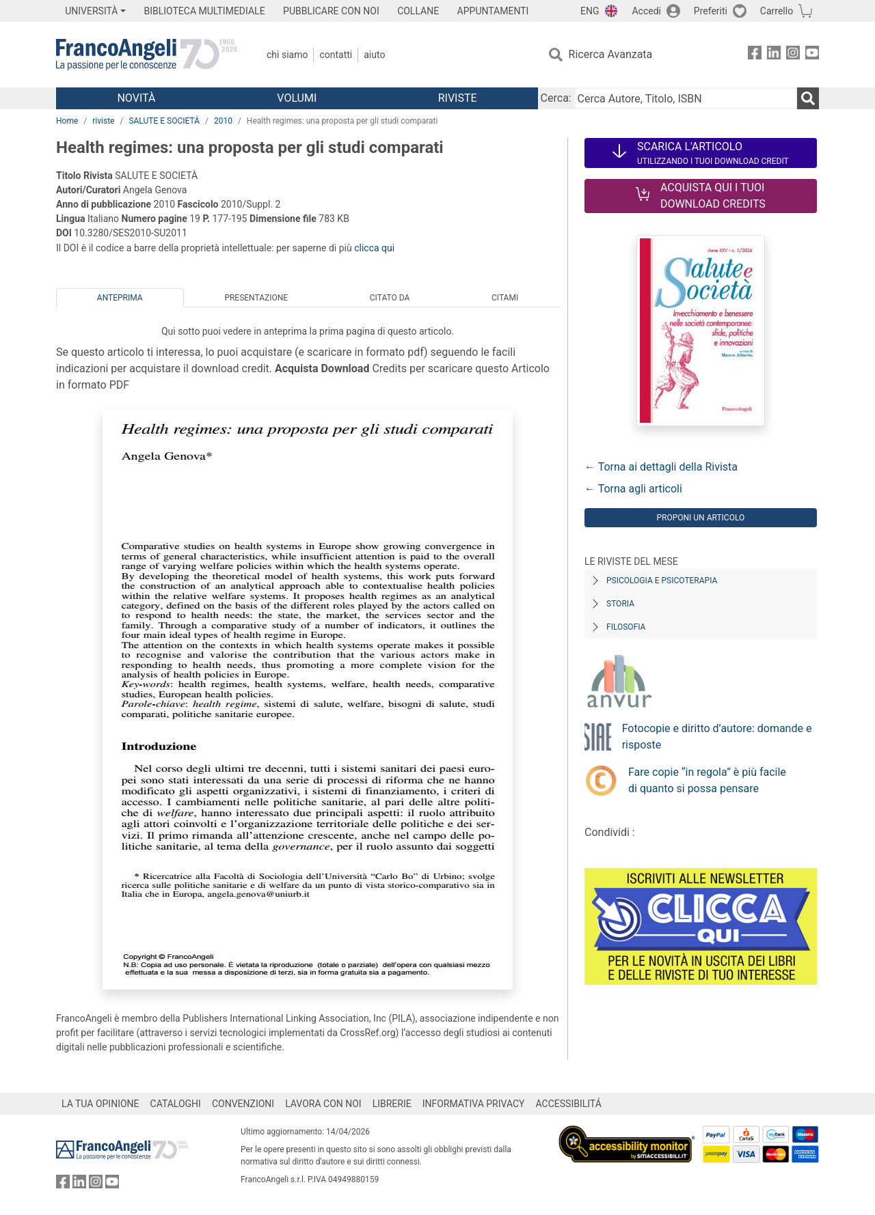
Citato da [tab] (389, 298)
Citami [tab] (505, 298)
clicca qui (374, 247)
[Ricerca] (808, 98)
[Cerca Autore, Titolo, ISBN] (685, 98)
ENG (589, 10)
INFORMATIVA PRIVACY (473, 1103)
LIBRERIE (392, 1103)
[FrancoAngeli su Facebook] (755, 55)
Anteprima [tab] (120, 298)
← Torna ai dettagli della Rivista (661, 466)
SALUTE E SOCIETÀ (164, 121)
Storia (620, 604)
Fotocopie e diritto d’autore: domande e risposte (717, 736)
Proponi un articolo (700, 517)
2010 (223, 121)
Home (67, 121)
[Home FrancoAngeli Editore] (146, 54)
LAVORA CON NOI (323, 1103)
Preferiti (710, 10)
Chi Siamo (287, 54)
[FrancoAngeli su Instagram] (793, 55)
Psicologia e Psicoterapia (661, 580)
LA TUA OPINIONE (100, 1103)
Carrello (776, 10)
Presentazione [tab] (256, 298)
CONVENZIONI (243, 1103)
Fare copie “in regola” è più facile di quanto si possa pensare (707, 780)
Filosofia (625, 627)
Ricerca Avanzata (611, 54)
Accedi (646, 10)
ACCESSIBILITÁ (569, 1103)
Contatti (335, 54)
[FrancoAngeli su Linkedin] (774, 55)
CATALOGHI (175, 1103)
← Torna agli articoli (633, 488)
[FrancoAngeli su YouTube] (812, 55)
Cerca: (556, 98)
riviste (103, 121)
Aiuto (374, 54)
